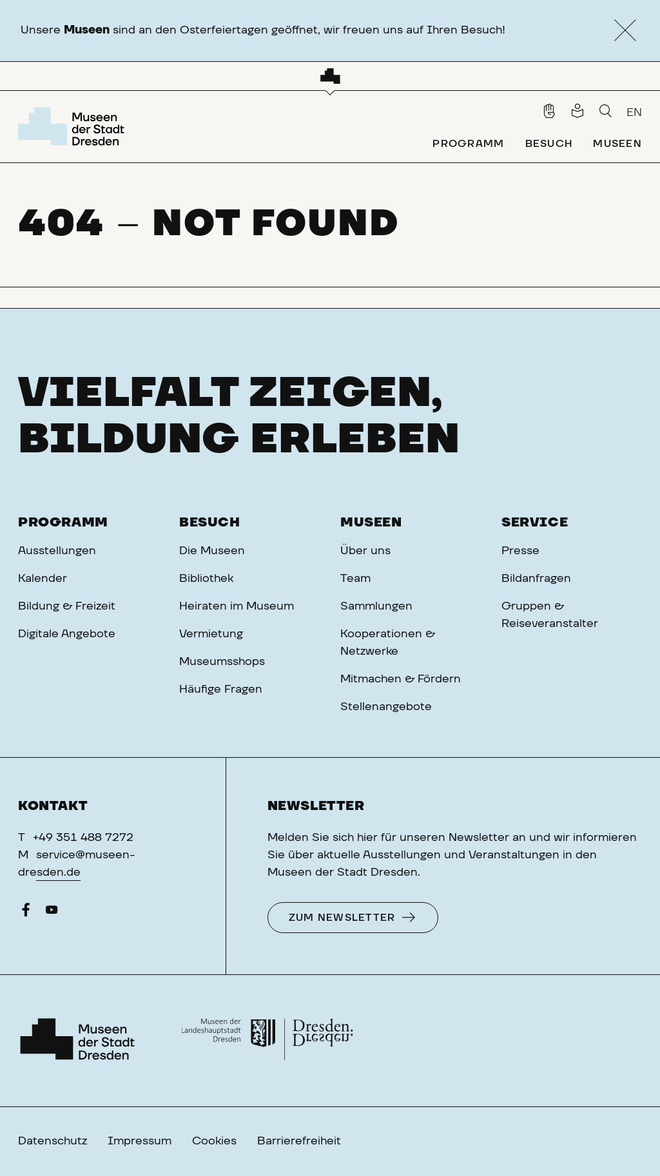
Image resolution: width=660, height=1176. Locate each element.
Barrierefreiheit (299, 1141)
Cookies (214, 1141)
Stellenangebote (386, 707)
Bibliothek (206, 578)
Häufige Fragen (220, 689)
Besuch (209, 522)
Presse (520, 551)
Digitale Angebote (66, 634)
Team (355, 578)
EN (634, 113)
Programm (63, 522)
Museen (371, 522)
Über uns (365, 551)
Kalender (42, 578)
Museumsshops (222, 662)
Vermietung (211, 634)
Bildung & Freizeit (66, 606)
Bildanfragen (536, 578)
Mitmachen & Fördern (400, 679)
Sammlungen (376, 606)
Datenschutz (52, 1141)
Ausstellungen (57, 551)
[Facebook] (26, 913)
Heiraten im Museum (236, 606)
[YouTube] (51, 913)
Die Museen (212, 551)
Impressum (139, 1141)
